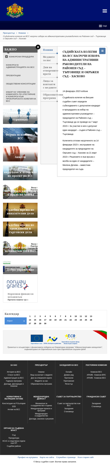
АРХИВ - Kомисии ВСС (96, 378)
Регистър (69, 384)
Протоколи (68, 378)
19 (55, 320)
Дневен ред (69, 375)
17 (45, 320)
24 (81, 320)
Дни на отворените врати (50, 72)
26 (91, 320)
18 (50, 320)
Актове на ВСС (14, 409)
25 (86, 320)
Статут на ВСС (14, 375)
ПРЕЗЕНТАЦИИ (13, 75)
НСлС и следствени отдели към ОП (13, 442)
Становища (69, 412)
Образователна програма (50, 97)
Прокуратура (14, 438)
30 (45, 323)
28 (35, 323)
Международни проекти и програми (41, 410)
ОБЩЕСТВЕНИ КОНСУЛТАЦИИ (20, 84)
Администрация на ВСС (14, 378)
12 (86, 316)
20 (60, 320)
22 (71, 320)
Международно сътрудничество (41, 415)
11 (81, 316)
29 (40, 323)
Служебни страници (66, 457)
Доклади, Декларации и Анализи (14, 385)
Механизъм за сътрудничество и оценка (41, 404)
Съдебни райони (14, 446)
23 (76, 320)
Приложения (69, 381)
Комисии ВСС (96, 372)
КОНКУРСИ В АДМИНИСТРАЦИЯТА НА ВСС (20, 66)
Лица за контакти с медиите (50, 85)
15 (35, 320)
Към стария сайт (86, 457)
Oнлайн (69, 372)
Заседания (68, 409)
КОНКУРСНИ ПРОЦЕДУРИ (21, 57)
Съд (14, 435)
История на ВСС (14, 372)
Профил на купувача (28, 457)
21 (66, 320)
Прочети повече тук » (18, 300)
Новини (22, 33)
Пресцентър (9, 33)
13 (91, 316)
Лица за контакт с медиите (41, 375)
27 (30, 323)
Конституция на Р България (13, 403)
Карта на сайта (47, 457)
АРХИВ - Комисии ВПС (96, 375)
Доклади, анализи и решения (41, 419)
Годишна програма (14, 381)
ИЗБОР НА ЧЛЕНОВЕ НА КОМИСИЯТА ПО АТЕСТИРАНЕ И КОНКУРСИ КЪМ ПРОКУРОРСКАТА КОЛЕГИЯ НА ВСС (21, 96)
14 (30, 320)
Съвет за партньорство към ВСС (68, 404)
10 (76, 316)
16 (40, 320)
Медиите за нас (50, 59)
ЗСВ (14, 406)
